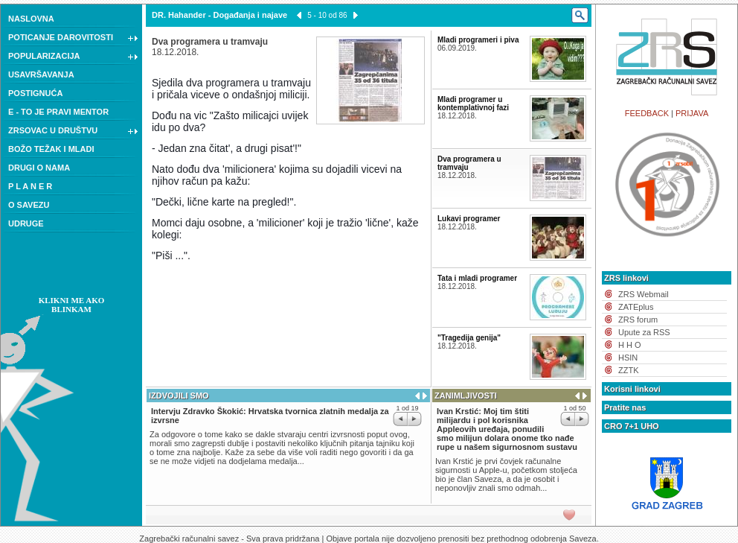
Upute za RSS (644, 332)
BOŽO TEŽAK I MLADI (51, 149)
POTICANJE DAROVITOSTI (73, 39)
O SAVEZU (28, 204)
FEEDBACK (647, 113)
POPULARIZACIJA (73, 57)
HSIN (628, 357)
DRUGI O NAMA (39, 167)
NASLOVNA (31, 18)
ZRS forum (638, 319)
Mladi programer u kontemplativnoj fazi (473, 103)
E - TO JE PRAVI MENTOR (58, 111)
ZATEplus (635, 306)
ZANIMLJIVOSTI (465, 395)
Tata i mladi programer (477, 278)
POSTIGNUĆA (35, 93)
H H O (629, 344)
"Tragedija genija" (469, 338)
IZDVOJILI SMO (179, 395)
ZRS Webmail (643, 294)
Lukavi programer (468, 219)
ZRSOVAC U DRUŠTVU (73, 132)
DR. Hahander (179, 14)
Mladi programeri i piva (478, 40)
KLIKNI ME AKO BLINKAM (72, 305)
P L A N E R (30, 186)
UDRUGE (26, 223)
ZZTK (628, 370)
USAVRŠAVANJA (41, 74)
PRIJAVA (692, 113)
